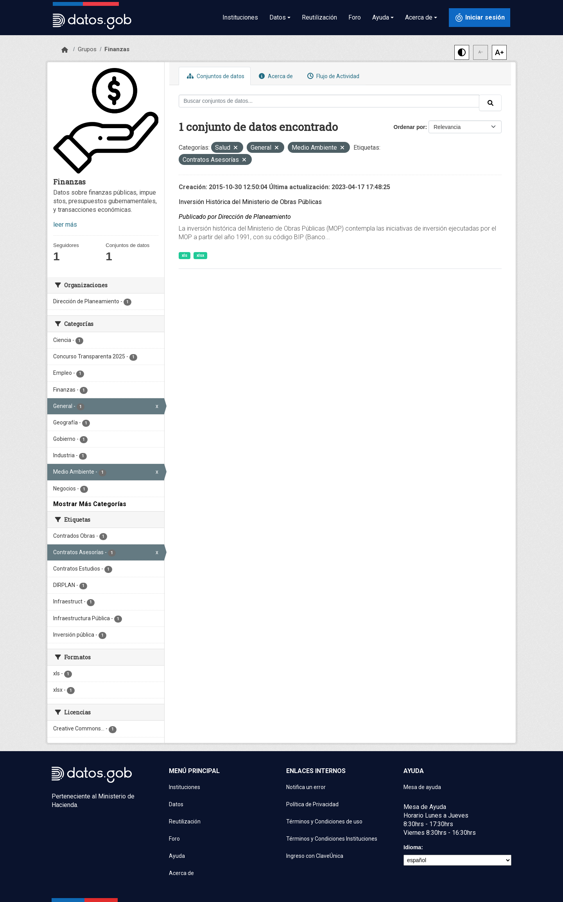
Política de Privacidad (312, 804)
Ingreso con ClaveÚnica (314, 856)
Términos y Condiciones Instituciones (331, 839)
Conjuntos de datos (214, 76)
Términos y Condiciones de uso (324, 821)
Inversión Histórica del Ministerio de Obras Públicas (250, 202)
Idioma (412, 847)
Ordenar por (409, 127)
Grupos (87, 49)
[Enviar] (490, 103)
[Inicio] (64, 50)
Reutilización (319, 17)
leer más (65, 224)
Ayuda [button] (380, 17)
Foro (354, 17)
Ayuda (177, 856)
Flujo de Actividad (332, 76)
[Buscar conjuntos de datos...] (329, 101)
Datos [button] (277, 17)
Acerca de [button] (418, 17)
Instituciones (240, 17)
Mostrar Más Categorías (89, 504)
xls (184, 255)
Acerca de (275, 76)
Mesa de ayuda (422, 787)
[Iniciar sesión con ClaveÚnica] (479, 17)
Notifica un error (306, 787)
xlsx (200, 255)
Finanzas (116, 49)
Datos (176, 804)
